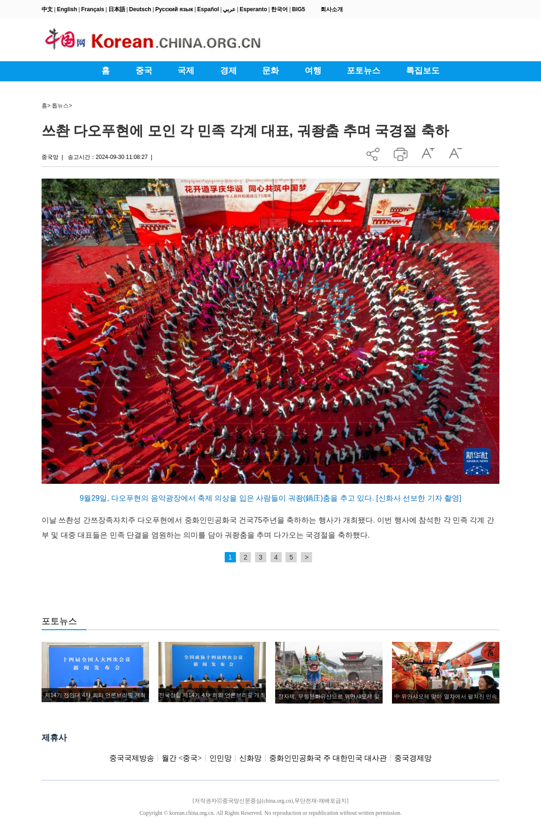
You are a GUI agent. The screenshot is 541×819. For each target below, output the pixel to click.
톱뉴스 (60, 105)
